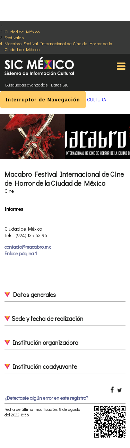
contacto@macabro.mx (28, 246)
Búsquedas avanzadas (26, 85)
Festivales (14, 37)
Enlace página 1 (21, 253)
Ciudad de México (22, 31)
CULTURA (96, 99)
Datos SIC (60, 85)
